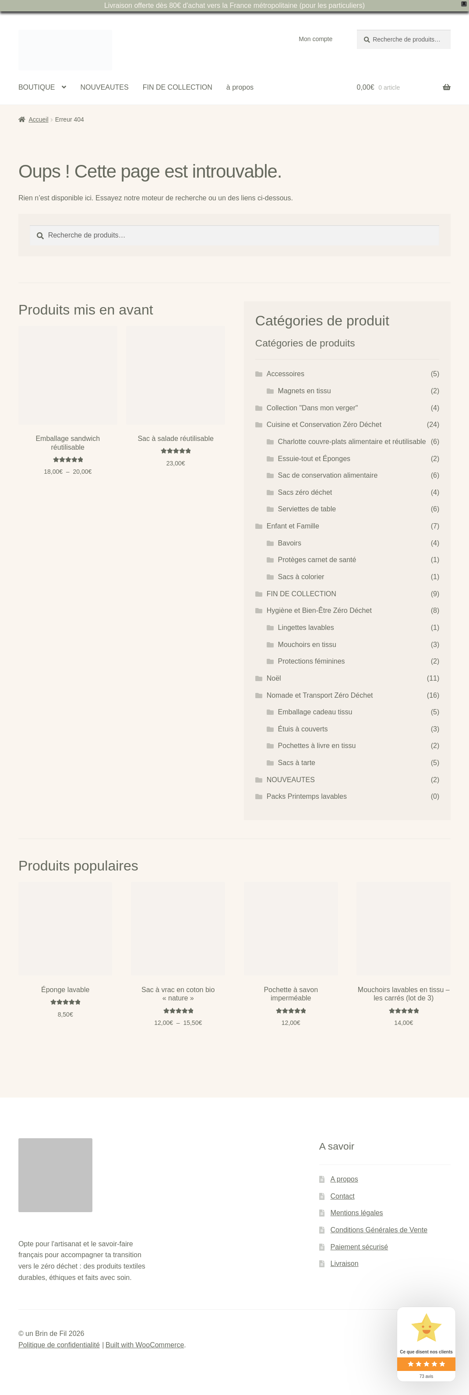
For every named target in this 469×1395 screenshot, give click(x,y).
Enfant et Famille (293, 526)
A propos (344, 1179)
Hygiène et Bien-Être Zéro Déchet (319, 610)
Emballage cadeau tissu (315, 712)
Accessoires (285, 374)
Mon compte (315, 38)
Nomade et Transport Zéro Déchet (320, 695)
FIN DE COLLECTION (177, 87)
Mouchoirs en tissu (307, 644)
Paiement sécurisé (359, 1247)
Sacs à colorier (301, 576)
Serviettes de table (307, 509)
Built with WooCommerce (145, 1345)
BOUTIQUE (36, 87)
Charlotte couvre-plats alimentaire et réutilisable (352, 441)
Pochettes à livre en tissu (317, 745)
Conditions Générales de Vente (379, 1230)
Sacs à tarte (296, 762)
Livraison (345, 1263)
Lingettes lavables (306, 627)
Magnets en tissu (304, 391)
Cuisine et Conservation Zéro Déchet (324, 424)
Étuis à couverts (303, 729)
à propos (240, 87)
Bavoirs (289, 543)
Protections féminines (311, 661)
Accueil (38, 119)
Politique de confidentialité (59, 1345)
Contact (343, 1196)
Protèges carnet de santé (317, 559)
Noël (274, 678)
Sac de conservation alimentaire (328, 475)
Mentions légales (357, 1213)
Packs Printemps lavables (307, 796)
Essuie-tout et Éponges (314, 458)
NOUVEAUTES (104, 87)
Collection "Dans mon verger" (312, 408)
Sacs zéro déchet (305, 492)
